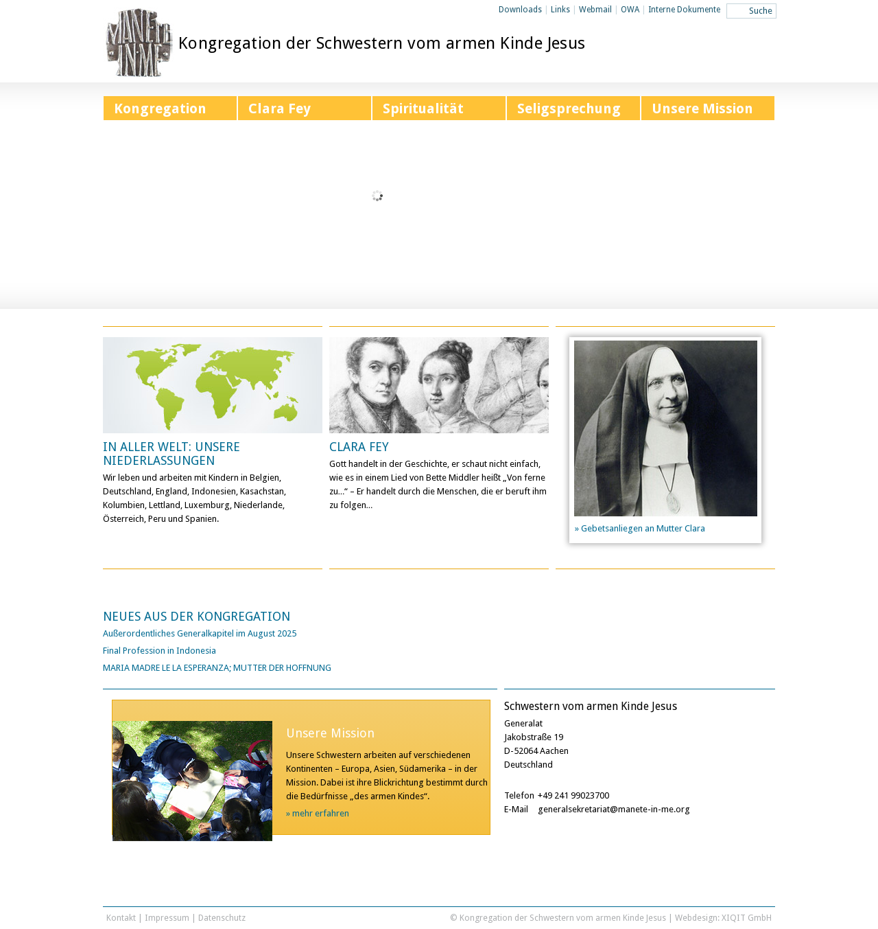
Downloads (520, 9)
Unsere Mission (702, 108)
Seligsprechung (569, 108)
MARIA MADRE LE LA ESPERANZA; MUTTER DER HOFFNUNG (217, 668)
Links (560, 9)
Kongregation (160, 108)
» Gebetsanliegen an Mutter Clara (640, 528)
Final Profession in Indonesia (159, 650)
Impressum (167, 918)
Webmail (595, 9)
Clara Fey (279, 108)
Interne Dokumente (684, 9)
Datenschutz (222, 918)
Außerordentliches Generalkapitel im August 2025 (199, 633)
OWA (630, 9)
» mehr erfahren (317, 813)
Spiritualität (423, 108)
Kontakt (121, 918)
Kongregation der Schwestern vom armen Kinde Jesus (382, 43)
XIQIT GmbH (747, 918)
